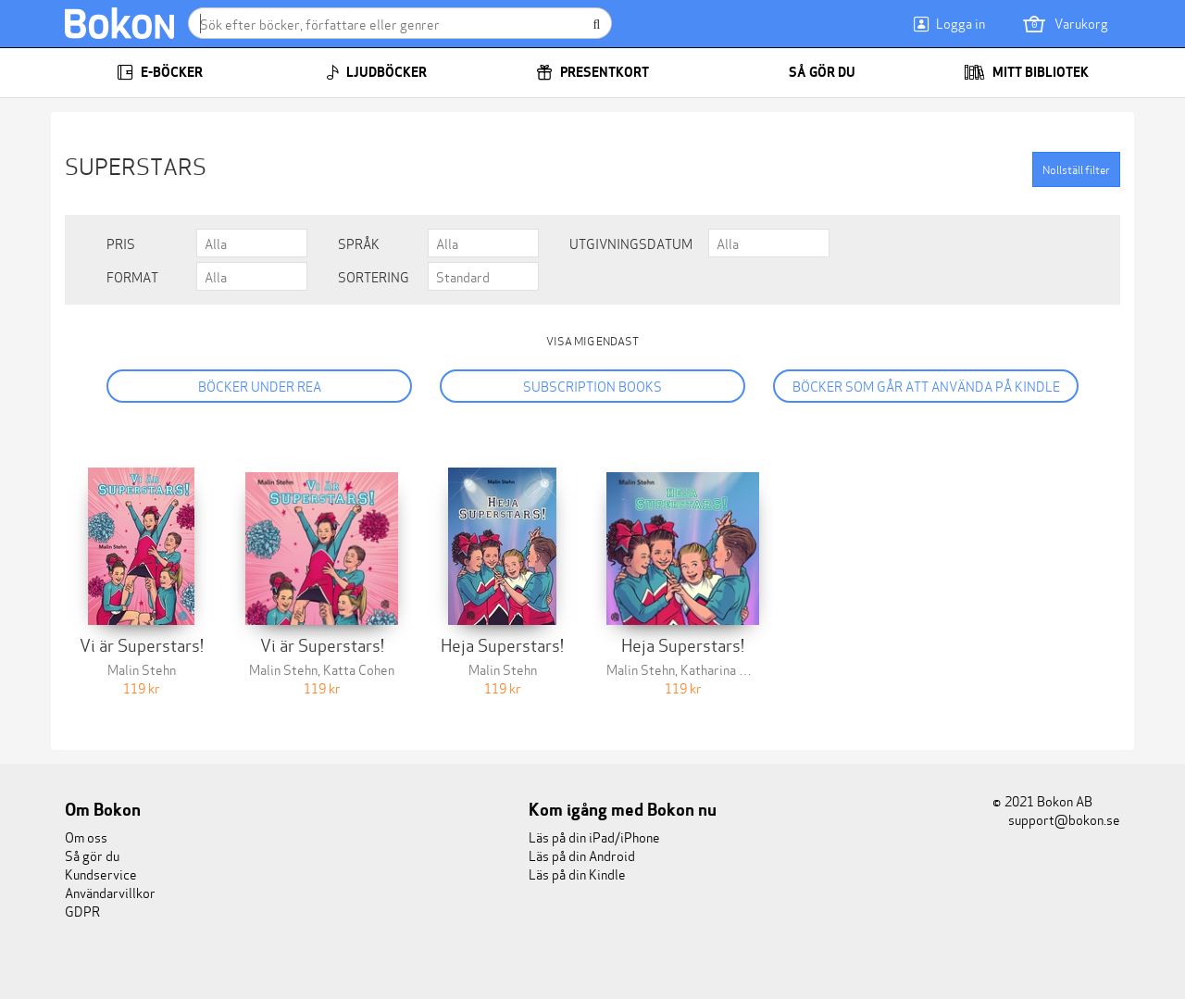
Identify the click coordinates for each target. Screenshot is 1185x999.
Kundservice (101, 873)
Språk (359, 243)
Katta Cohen (358, 669)
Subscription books (592, 385)
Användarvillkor (110, 892)
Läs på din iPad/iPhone (594, 836)
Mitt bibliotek (1026, 72)
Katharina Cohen (727, 669)
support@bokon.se (1056, 819)
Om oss (86, 836)
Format (132, 277)
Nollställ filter (1076, 169)
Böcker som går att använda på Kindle (926, 385)
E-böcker (160, 72)
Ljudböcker (376, 72)
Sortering (373, 277)
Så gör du (809, 72)
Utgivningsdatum (630, 243)
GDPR (82, 910)
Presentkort (592, 72)
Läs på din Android (582, 855)
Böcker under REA (259, 385)
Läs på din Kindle (577, 873)
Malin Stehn (141, 669)
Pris (120, 243)
